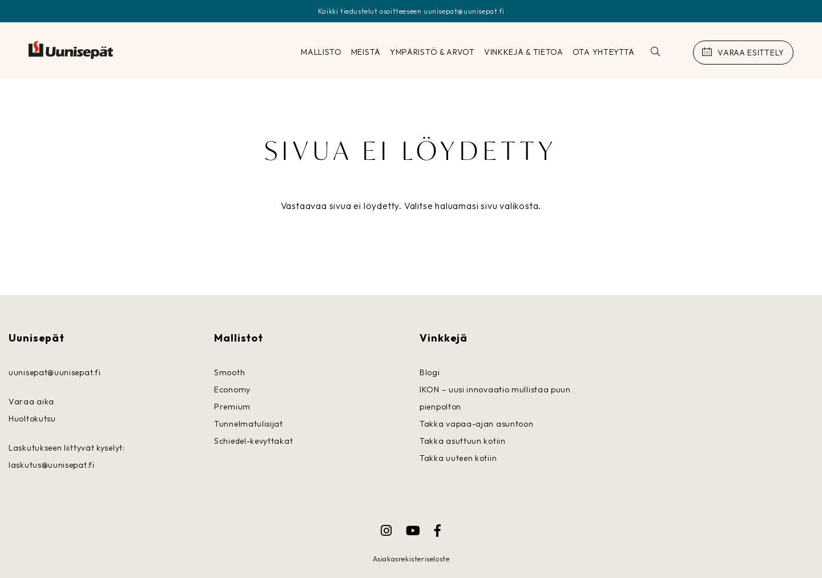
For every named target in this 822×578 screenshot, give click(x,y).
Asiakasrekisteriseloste (411, 559)
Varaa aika (31, 401)
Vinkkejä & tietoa (523, 52)
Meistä (366, 52)
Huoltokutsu (32, 419)
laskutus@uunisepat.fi (52, 465)
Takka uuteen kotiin (458, 458)
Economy (232, 389)
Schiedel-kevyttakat (253, 441)
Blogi (430, 372)
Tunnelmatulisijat (248, 424)
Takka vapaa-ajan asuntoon (477, 424)
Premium (232, 407)
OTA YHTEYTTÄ (604, 52)
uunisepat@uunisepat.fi (54, 372)
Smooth (229, 372)
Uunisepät (71, 50)
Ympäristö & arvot (432, 52)
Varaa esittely (751, 52)
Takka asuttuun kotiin (463, 441)
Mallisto (321, 52)
